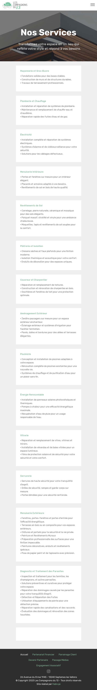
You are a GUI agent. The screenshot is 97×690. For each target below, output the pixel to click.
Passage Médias (60, 660)
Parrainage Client (68, 654)
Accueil (24, 654)
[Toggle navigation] (93, 4)
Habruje (56, 684)
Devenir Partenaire (38, 660)
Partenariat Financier (43, 654)
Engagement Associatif (48, 665)
